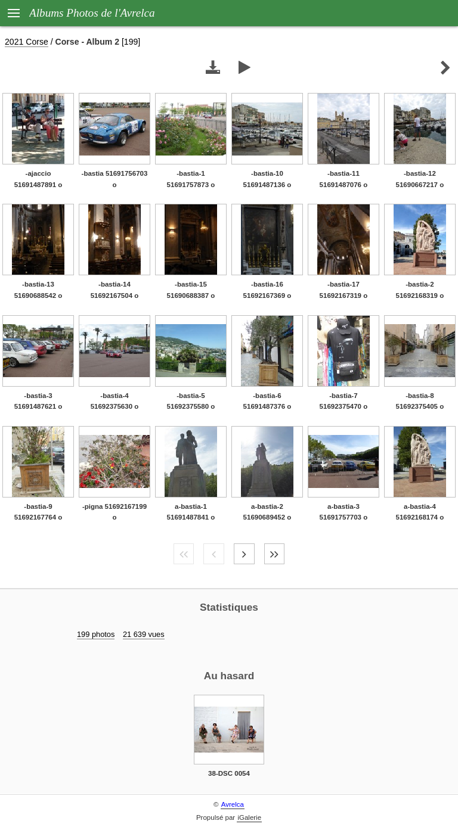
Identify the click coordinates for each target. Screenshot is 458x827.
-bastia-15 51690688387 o (191, 290)
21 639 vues (144, 634)
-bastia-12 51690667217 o (420, 179)
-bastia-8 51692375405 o (420, 401)
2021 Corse (26, 41)
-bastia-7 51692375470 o (344, 401)
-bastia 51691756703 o (115, 179)
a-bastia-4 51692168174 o (420, 512)
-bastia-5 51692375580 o (191, 401)
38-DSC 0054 (229, 773)
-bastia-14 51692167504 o (115, 290)
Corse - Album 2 (87, 41)
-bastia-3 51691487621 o (38, 401)
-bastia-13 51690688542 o (38, 290)
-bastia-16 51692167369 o (267, 290)
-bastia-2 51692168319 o (420, 290)
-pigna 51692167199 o (114, 512)
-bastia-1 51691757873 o (191, 179)
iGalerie (249, 817)
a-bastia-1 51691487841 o (191, 512)
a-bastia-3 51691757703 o (344, 512)
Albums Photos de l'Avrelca (92, 13)
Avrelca (232, 804)
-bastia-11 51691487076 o (344, 179)
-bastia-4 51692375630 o (115, 401)
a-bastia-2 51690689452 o (267, 512)
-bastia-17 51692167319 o (344, 290)
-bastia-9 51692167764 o (38, 512)
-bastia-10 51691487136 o (267, 179)
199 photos (95, 634)
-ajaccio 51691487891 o (38, 179)
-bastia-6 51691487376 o (267, 401)
